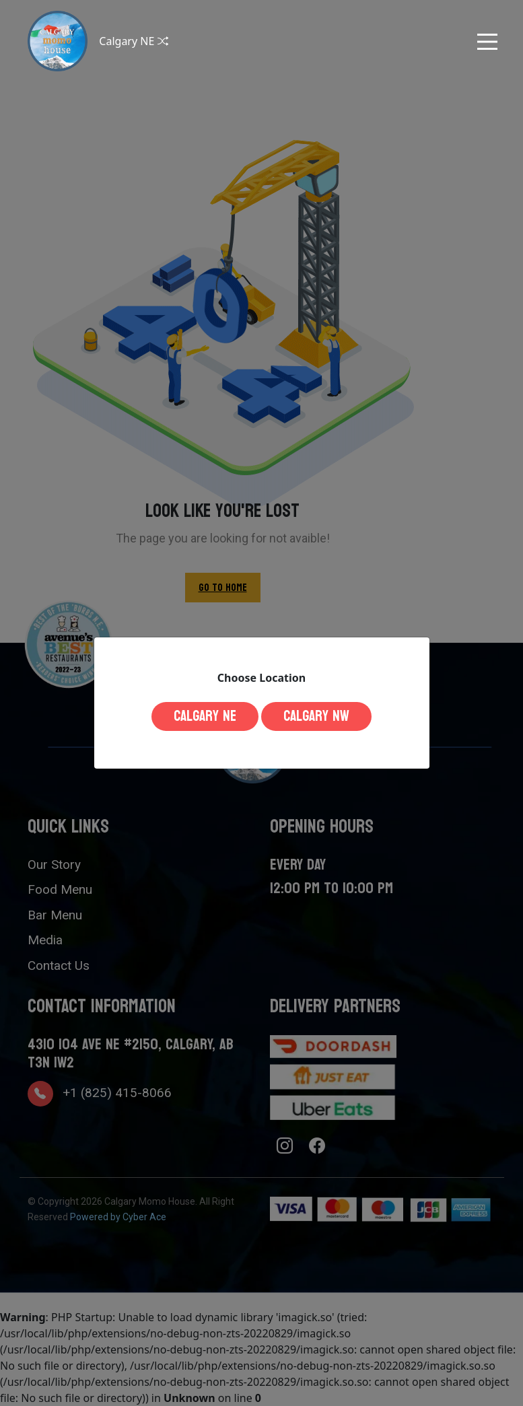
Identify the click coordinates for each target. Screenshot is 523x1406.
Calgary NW (316, 716)
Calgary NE (205, 716)
